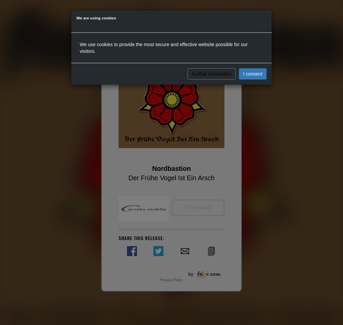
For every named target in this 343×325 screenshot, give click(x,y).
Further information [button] (211, 74)
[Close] (265, 23)
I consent (252, 74)
